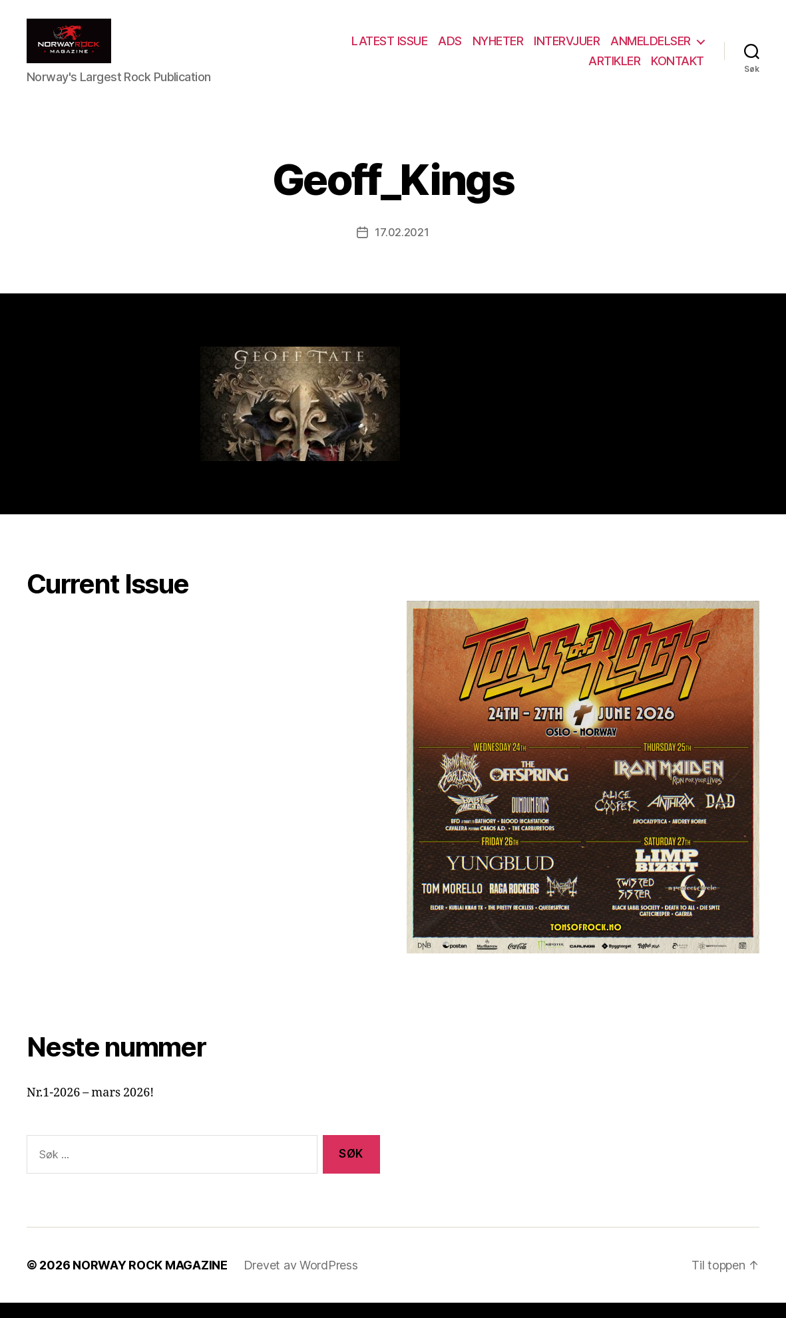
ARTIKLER (614, 68)
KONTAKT (677, 68)
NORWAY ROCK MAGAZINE (150, 1280)
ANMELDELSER (650, 49)
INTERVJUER (567, 49)
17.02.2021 (402, 247)
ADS (450, 49)
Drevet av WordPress (301, 1280)
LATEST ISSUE (389, 49)
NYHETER (498, 49)
